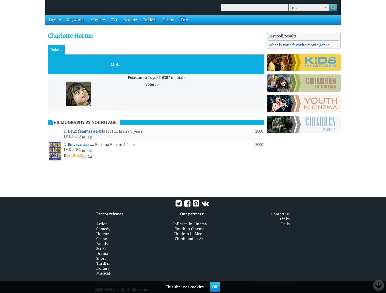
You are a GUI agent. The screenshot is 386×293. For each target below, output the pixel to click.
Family (102, 243)
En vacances (78, 144)
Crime (101, 238)
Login (53, 19)
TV (113, 19)
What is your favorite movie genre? (299, 44)
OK (215, 286)
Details (56, 49)
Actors (129, 19)
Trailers (149, 19)
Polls (285, 223)
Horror (102, 233)
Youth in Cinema (189, 228)
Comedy (103, 228)
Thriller (103, 263)
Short (101, 258)
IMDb (114, 64)
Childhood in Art (190, 238)
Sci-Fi (101, 248)
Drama (102, 253)
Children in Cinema (189, 223)
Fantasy (103, 268)
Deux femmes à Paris (86, 131)
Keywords (75, 19)
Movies (96, 19)
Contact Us (280, 213)
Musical (103, 273)
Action (102, 223)
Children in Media (190, 233)
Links (285, 218)
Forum (167, 19)
